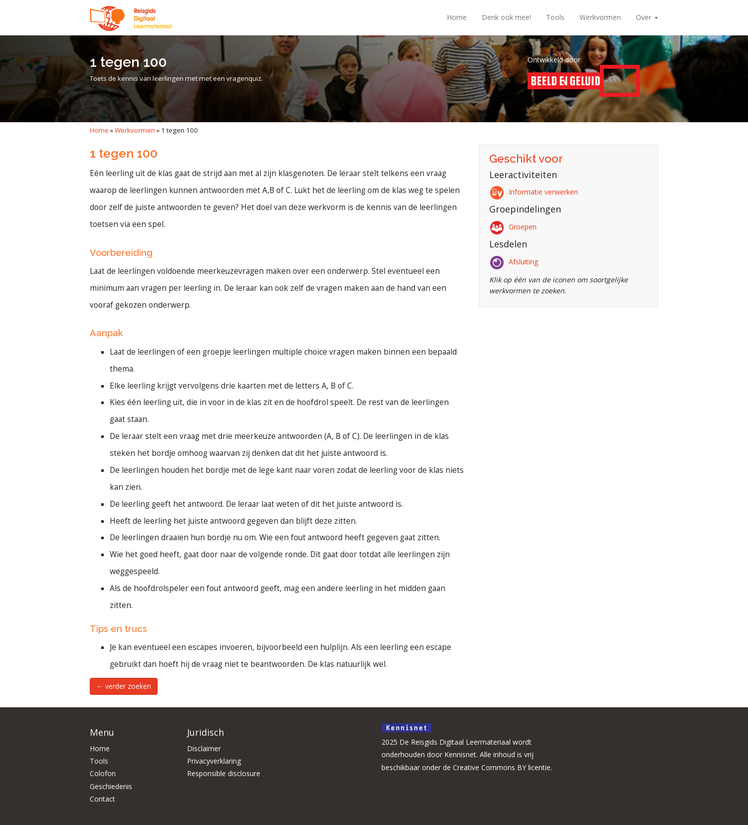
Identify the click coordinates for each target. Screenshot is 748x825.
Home (457, 17)
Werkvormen (600, 17)
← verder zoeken (123, 686)
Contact (102, 799)
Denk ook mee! (506, 17)
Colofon (103, 773)
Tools (555, 17)
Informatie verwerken (535, 192)
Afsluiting (515, 261)
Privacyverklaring (214, 761)
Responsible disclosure (223, 773)
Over (647, 17)
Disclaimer (204, 748)
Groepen (515, 226)
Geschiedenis (111, 786)
